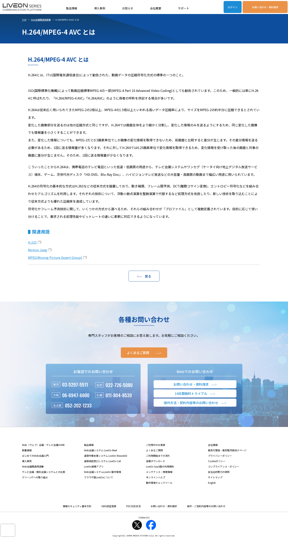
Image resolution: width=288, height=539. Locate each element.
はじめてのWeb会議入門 (35, 455)
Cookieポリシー (216, 461)
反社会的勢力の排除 (219, 472)
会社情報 (213, 444)
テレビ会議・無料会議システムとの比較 (43, 472)
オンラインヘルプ (155, 477)
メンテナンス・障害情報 (159, 472)
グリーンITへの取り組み (35, 477)
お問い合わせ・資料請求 (265, 7)
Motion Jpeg (37, 249)
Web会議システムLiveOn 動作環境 (102, 472)
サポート (183, 8)
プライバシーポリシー (220, 455)
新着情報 (27, 450)
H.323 (32, 242)
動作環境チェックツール (159, 482)
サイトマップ (215, 477)
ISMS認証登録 (108, 506)
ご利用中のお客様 (155, 444)
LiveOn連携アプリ (93, 466)
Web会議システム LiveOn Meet (100, 450)
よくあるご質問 (154, 450)
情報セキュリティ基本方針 (77, 506)
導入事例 (99, 8)
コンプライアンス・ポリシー (223, 466)
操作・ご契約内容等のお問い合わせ (206, 506)
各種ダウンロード (155, 461)
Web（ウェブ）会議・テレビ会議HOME (43, 444)
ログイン (232, 7)
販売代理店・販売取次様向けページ (227, 450)
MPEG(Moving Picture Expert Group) (55, 257)
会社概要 (155, 8)
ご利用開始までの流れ (158, 455)
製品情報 (71, 8)
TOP (24, 19)
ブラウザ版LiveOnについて (98, 477)
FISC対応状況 (133, 506)
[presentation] (8, 530)
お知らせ (127, 8)
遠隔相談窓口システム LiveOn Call (102, 461)
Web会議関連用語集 (41, 19)
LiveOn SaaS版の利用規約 (160, 466)
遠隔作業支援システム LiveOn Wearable (105, 455)
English (212, 482)
